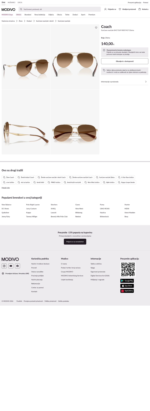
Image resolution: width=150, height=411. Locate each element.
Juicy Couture (31, 331)
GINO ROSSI (104, 331)
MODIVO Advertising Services (72, 398)
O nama (64, 386)
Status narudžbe (37, 394)
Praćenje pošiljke (37, 398)
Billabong (78, 335)
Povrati (34, 390)
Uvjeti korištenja (67, 402)
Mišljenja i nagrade (97, 402)
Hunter (127, 327)
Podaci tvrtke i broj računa (70, 390)
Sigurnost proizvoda (98, 394)
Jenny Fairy (6, 339)
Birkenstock (104, 339)
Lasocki (53, 335)
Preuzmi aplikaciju (134, 2)
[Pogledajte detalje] (145, 81)
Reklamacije (35, 406)
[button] (26, 56)
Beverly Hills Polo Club (59, 339)
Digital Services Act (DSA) (100, 398)
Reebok (78, 339)
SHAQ (53, 331)
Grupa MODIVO (67, 394)
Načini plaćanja (36, 402)
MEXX (127, 331)
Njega (93, 390)
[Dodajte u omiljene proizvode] (96, 27)
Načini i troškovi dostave (40, 386)
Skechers (54, 327)
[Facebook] (17, 388)
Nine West (79, 331)
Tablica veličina (96, 386)
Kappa (28, 335)
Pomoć (145, 2)
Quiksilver (5, 335)
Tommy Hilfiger (31, 339)
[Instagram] (4, 388)
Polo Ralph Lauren (33, 327)
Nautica (103, 335)
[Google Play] (127, 403)
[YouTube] (10, 388)
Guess (77, 327)
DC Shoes (5, 331)
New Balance (6, 327)
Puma (102, 327)
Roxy (126, 339)
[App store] (127, 408)
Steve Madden (130, 335)
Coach (106, 26)
